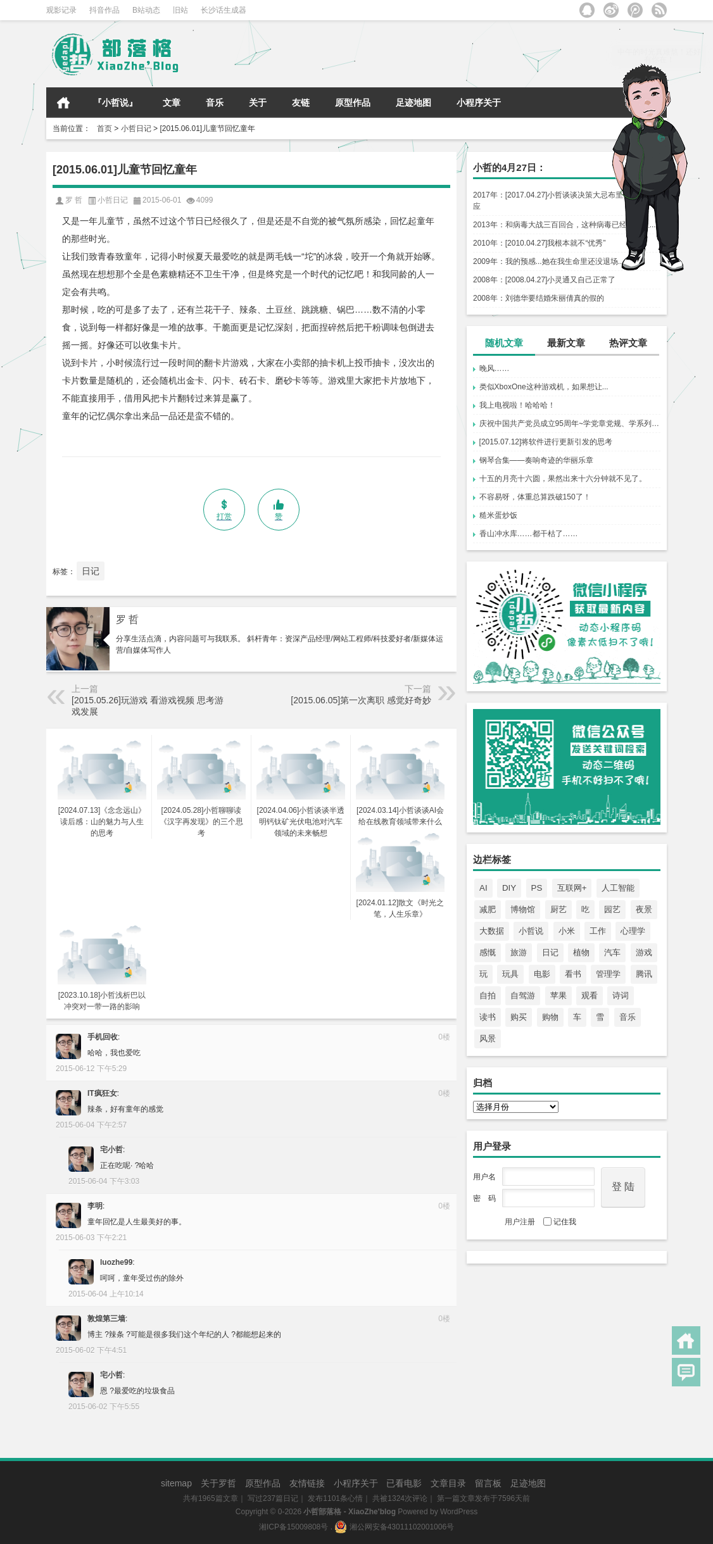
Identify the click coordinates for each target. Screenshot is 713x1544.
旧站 (180, 10)
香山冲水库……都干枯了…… (528, 533)
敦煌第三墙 (106, 1318)
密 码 (484, 1198)
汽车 (612, 952)
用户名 (484, 1176)
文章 (171, 102)
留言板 (488, 1483)
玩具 (510, 974)
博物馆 (522, 909)
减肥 (487, 909)
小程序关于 (479, 102)
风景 (487, 1038)
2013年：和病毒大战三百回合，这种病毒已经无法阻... (564, 224)
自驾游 (522, 995)
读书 (487, 1017)
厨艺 (558, 909)
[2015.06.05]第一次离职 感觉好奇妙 (361, 700)
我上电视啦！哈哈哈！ (517, 405)
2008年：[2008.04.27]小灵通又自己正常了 (544, 279)
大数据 (491, 931)
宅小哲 (111, 1149)
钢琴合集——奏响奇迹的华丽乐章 (536, 460)
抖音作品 (104, 10)
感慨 (487, 952)
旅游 (518, 952)
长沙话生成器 (223, 10)
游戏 (644, 952)
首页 (63, 102)
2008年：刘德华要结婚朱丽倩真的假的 (538, 298)
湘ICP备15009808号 (293, 1526)
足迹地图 (413, 102)
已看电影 (404, 1483)
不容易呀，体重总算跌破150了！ (535, 497)
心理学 (633, 931)
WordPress (458, 1511)
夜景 (644, 909)
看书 (573, 974)
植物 (581, 952)
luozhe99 (116, 1262)
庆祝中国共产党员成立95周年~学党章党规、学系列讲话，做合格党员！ (569, 423)
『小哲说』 (115, 102)
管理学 (608, 974)
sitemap (176, 1483)
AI (483, 888)
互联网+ (572, 888)
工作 (598, 931)
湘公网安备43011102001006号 (394, 1527)
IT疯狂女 (102, 1093)
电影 (542, 974)
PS (537, 888)
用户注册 (520, 1221)
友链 (301, 102)
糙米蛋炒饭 (498, 515)
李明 (95, 1206)
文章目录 (448, 1483)
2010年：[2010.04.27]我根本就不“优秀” (539, 243)
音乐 (215, 102)
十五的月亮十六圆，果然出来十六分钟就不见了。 (563, 478)
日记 (550, 952)
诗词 (620, 995)
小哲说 (531, 931)
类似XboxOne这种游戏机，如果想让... (544, 386)
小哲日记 (136, 128)
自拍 (487, 995)
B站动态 (146, 10)
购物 (550, 1017)
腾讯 (644, 974)
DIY (509, 888)
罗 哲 (127, 619)
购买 (518, 1017)
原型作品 (352, 102)
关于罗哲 (218, 1483)
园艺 (612, 909)
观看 (589, 995)
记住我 (559, 1221)
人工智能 (618, 888)
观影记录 (61, 10)
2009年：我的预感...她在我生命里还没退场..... (550, 261)
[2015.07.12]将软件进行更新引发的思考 (546, 441)
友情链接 (307, 1483)
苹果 (558, 995)
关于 (258, 102)
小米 (566, 931)
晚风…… (494, 368)
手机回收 (102, 1036)
